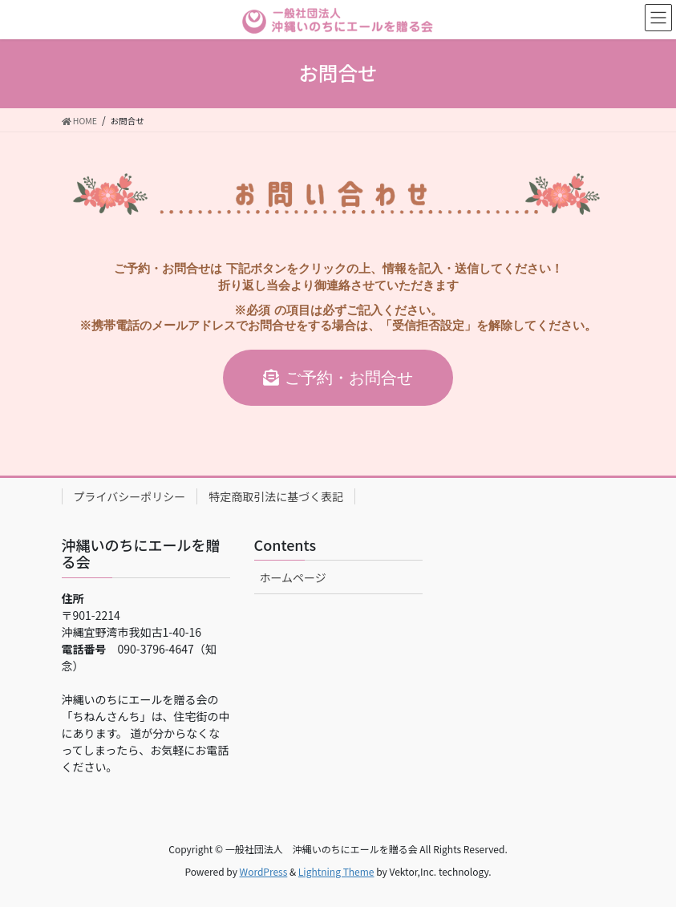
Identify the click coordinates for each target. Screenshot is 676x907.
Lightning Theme (336, 871)
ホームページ (293, 577)
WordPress (264, 871)
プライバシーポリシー (130, 496)
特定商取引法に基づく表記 (275, 496)
